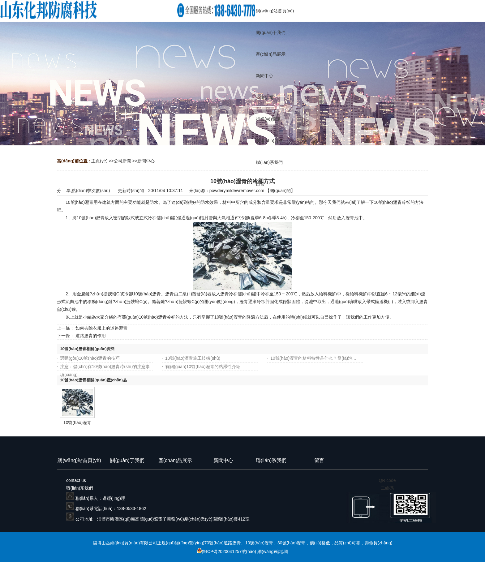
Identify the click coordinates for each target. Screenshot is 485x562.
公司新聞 (122, 160)
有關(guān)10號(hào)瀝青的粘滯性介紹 (202, 366)
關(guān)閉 (280, 190)
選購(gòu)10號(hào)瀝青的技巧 (90, 358)
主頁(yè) (99, 160)
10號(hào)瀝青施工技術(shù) (192, 358)
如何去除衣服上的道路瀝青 (101, 328)
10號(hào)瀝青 (77, 422)
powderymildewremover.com (236, 190)
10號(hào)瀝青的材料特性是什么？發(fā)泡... (313, 358)
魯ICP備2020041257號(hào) (227, 551)
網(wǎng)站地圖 (272, 551)
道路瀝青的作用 (90, 335)
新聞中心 (146, 160)
